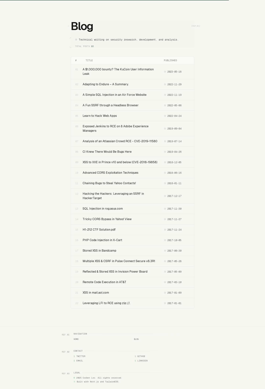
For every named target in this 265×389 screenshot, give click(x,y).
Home (76, 339)
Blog (136, 339)
